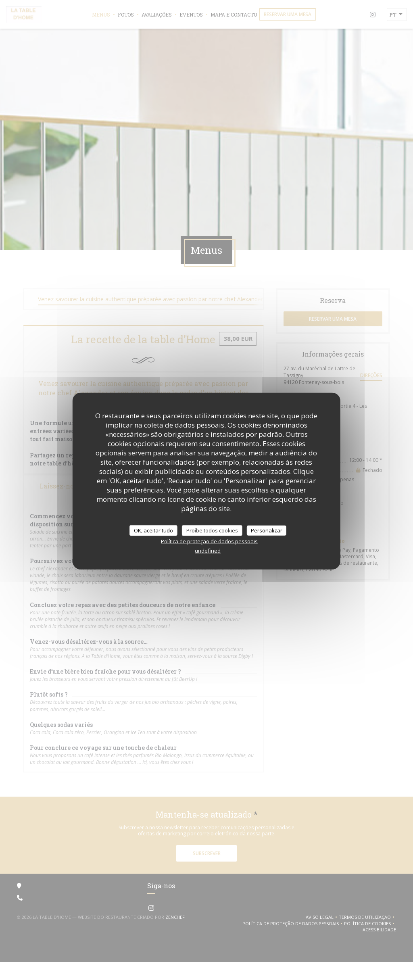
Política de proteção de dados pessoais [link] (209, 541)
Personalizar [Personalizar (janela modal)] (266, 530)
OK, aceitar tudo (153, 530)
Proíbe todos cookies (212, 530)
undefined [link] (208, 550)
